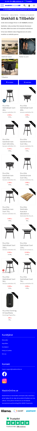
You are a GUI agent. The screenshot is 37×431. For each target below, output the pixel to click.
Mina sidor (5, 340)
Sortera (28, 82)
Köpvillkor (5, 343)
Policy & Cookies (7, 350)
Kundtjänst (5, 347)
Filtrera (10, 82)
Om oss (4, 354)
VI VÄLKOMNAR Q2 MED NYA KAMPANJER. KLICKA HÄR (19, 9)
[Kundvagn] (34, 5)
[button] (2, 5)
